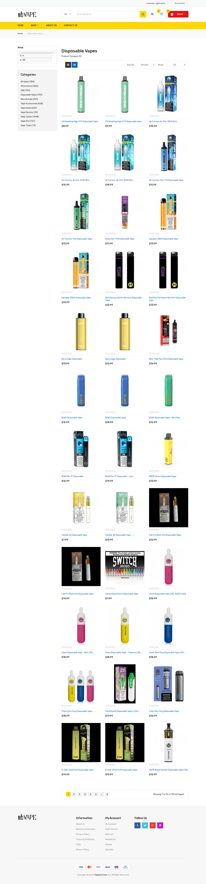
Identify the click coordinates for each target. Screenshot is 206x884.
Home (20, 33)
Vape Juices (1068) (30, 116)
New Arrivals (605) (29, 99)
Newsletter (110, 839)
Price (20, 47)
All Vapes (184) (27, 81)
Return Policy (82, 849)
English (157, 3)
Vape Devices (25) (29, 112)
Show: (161, 65)
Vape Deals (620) (29, 108)
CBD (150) (25, 90)
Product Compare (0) (71, 56)
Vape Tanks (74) (28, 125)
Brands (108, 844)
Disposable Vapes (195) (31, 95)
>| (107, 794)
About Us (80, 824)
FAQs (78, 844)
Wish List (109, 834)
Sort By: (131, 65)
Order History (111, 829)
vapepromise (101, 875)
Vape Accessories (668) (32, 103)
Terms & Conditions (85, 839)
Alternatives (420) (29, 86)
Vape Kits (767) (28, 121)
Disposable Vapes (35, 33)
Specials (109, 849)
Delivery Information (85, 829)
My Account (111, 824)
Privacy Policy (82, 834)
